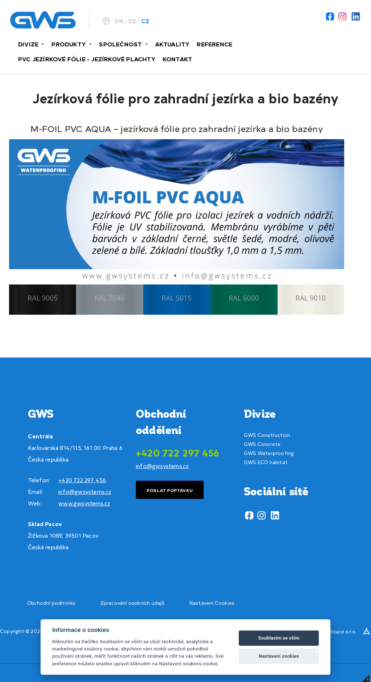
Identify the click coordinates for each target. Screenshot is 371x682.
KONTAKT (177, 59)
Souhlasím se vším (279, 638)
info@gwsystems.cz (84, 491)
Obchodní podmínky (51, 603)
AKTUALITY (172, 44)
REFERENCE (214, 44)
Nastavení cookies (279, 656)
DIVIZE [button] (29, 44)
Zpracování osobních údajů (132, 603)
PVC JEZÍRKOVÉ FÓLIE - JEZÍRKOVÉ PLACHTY (86, 59)
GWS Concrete (262, 444)
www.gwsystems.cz (84, 503)
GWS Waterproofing (269, 453)
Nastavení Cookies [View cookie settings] (211, 603)
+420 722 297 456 (82, 480)
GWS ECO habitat (266, 462)
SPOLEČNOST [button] (121, 44)
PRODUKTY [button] (69, 44)
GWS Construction (267, 435)
